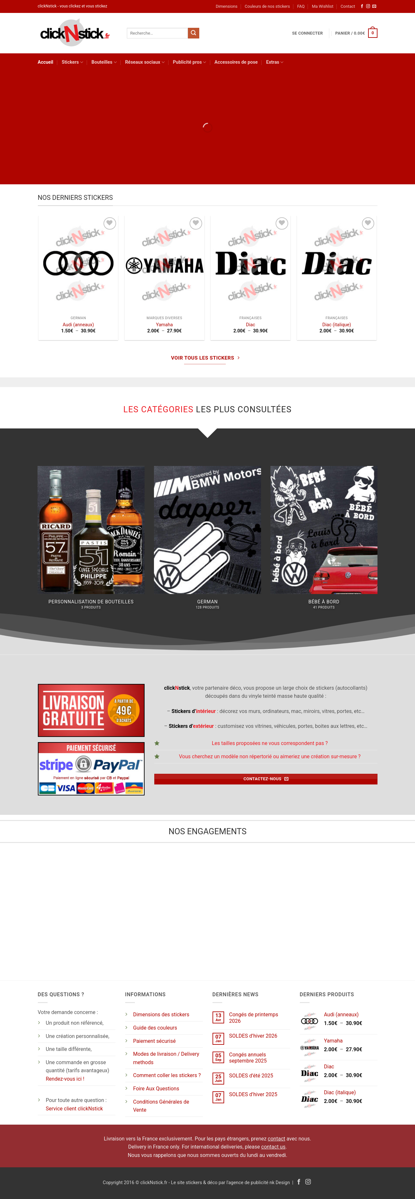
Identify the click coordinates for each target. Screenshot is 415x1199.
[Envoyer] (193, 33)
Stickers (72, 62)
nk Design (279, 1182)
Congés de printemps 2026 (253, 1017)
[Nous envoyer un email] (374, 6)
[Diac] (250, 263)
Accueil (45, 62)
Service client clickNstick (74, 1109)
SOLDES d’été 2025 (251, 1076)
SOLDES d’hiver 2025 (253, 1094)
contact (276, 1139)
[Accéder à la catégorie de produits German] (207, 541)
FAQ (301, 6)
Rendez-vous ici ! (65, 1079)
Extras (275, 62)
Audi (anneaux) (78, 325)
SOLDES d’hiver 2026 (253, 1036)
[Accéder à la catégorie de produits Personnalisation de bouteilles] (91, 541)
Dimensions (226, 6)
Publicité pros (189, 62)
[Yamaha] (164, 263)
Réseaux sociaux (145, 62)
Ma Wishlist (322, 6)
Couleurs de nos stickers (267, 6)
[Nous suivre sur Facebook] (362, 6)
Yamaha (164, 325)
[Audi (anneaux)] (78, 263)
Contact (348, 6)
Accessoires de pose (236, 62)
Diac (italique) (336, 325)
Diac (250, 325)
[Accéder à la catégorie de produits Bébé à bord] (323, 541)
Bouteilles (104, 62)
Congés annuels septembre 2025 (248, 1058)
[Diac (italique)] (337, 263)
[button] (307, 33)
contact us (273, 1147)
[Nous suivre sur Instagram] (368, 6)
